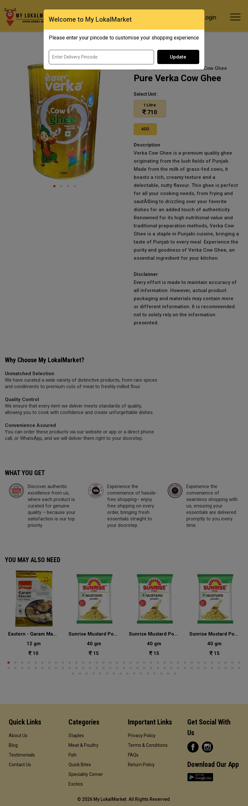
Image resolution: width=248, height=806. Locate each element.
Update (178, 57)
